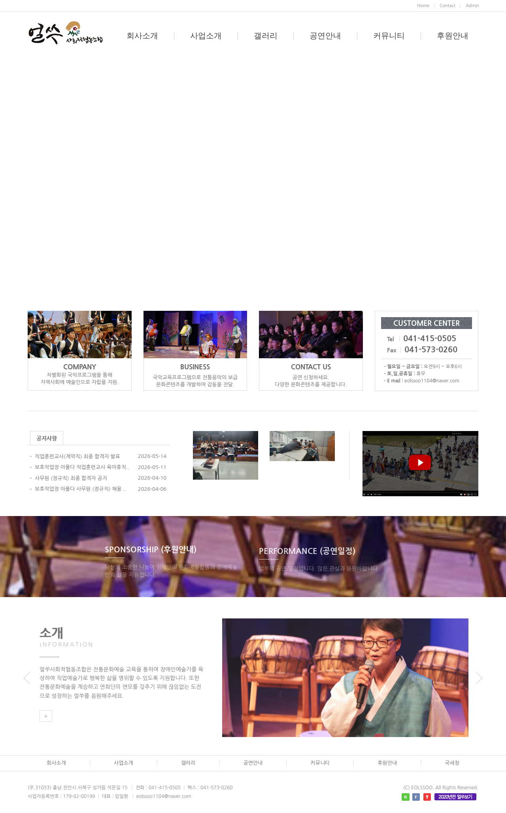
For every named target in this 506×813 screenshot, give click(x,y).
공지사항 (46, 438)
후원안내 (452, 36)
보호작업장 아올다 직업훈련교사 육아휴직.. (82, 467)
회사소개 (142, 36)
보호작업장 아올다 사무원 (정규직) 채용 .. (80, 489)
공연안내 (325, 36)
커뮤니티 (389, 36)
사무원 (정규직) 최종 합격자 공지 (71, 478)
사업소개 (206, 36)
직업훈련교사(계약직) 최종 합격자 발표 (77, 456)
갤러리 (266, 36)
